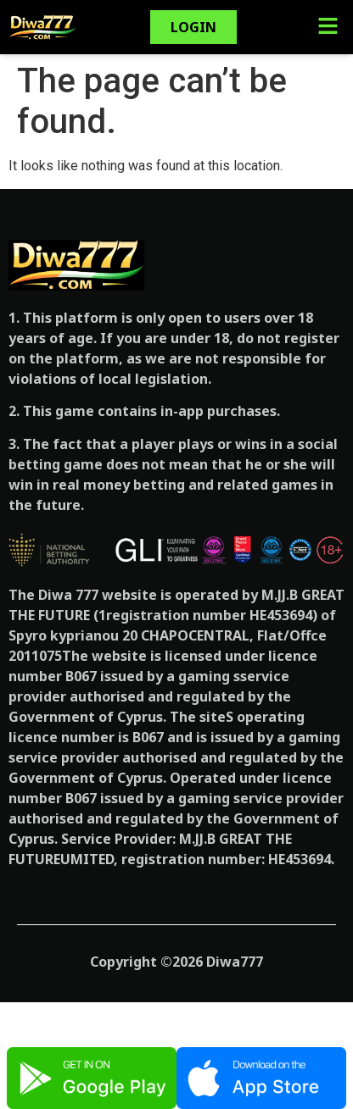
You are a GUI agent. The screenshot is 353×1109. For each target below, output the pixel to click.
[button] (328, 27)
